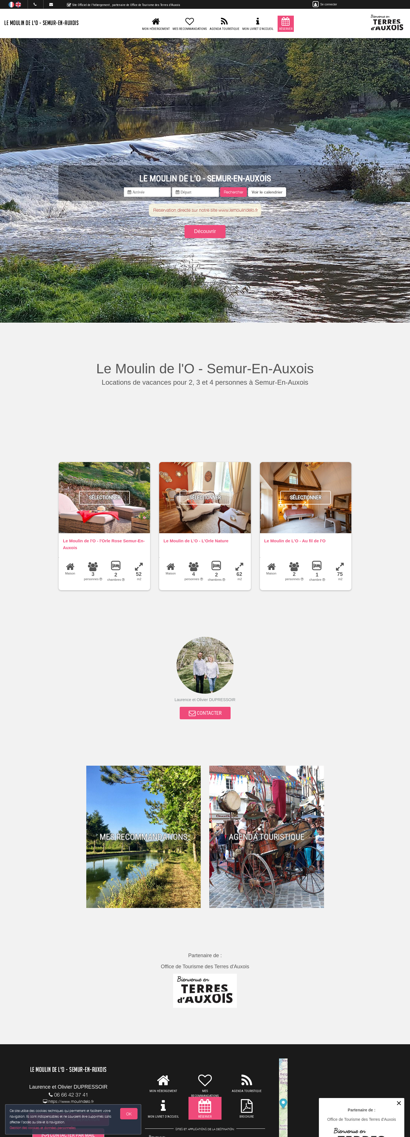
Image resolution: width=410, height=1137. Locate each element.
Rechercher (233, 192)
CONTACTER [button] (205, 714)
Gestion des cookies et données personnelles (43, 1127)
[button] (267, 192)
